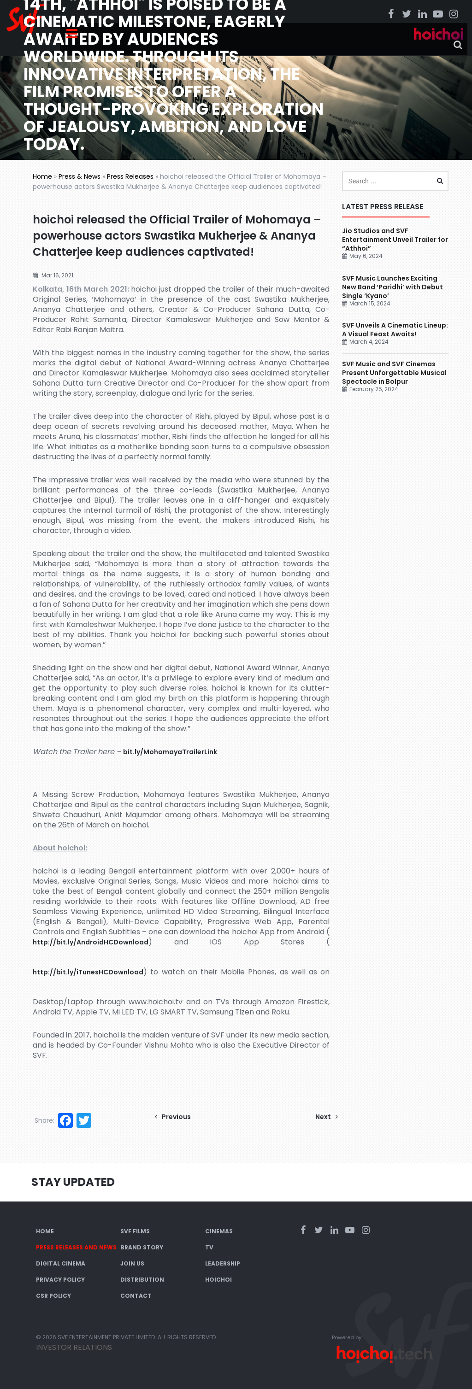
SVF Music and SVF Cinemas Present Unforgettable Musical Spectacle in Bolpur (394, 372)
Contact (136, 1296)
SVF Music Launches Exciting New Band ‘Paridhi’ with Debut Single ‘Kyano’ (392, 287)
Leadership (222, 1263)
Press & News (79, 176)
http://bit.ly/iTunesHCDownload (88, 972)
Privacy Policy (60, 1280)
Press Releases (130, 176)
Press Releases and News (76, 1247)
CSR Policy (53, 1296)
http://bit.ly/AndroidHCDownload (90, 942)
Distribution (142, 1280)
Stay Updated (73, 1182)
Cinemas (219, 1231)
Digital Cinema (60, 1263)
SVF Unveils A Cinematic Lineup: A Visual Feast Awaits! (395, 330)
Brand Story (141, 1247)
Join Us (132, 1263)
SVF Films (135, 1231)
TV (209, 1247)
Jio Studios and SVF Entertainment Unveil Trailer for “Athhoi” (395, 239)
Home (42, 176)
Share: (44, 1120)
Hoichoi (218, 1280)
